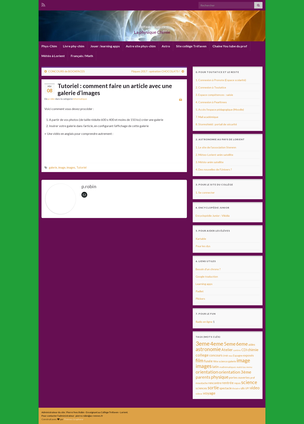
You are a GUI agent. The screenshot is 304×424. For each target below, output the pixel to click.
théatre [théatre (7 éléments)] (236, 388)
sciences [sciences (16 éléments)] (201, 388)
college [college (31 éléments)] (202, 355)
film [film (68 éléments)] (199, 360)
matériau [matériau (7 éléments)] (241, 367)
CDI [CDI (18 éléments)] (244, 350)
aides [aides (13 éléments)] (251, 344)
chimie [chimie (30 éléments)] (253, 349)
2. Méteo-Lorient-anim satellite (214, 154)
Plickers (200, 298)
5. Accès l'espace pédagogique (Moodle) (220, 109)
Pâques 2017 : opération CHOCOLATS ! (155, 71)
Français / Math (82, 56)
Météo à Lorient (53, 56)
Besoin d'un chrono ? (208, 269)
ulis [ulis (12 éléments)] (243, 388)
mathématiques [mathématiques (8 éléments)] (227, 367)
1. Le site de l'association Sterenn (216, 147)
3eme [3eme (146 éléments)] (203, 343)
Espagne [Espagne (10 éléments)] (238, 355)
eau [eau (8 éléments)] (230, 355)
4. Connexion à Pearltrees (211, 102)
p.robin (51, 98)
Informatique (80, 98)
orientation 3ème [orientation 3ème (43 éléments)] (235, 372)
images (71, 167)
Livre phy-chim (73, 46)
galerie (53, 167)
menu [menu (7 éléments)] (249, 367)
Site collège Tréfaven (191, 46)
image (62, 167)
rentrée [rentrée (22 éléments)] (228, 383)
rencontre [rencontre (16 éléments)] (214, 383)
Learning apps (204, 284)
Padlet (200, 291)
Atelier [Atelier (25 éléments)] (227, 350)
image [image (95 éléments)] (243, 360)
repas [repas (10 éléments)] (237, 383)
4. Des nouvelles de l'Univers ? (214, 169)
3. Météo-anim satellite (210, 162)
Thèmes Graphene (73, 419)
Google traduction (207, 276)
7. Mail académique (207, 117)
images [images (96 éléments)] (204, 366)
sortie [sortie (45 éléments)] (213, 387)
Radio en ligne (204, 321)
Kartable (201, 238)
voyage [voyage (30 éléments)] (209, 393)
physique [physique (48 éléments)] (219, 377)
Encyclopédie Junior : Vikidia (213, 215)
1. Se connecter (205, 192)
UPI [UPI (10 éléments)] (247, 388)
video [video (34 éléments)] (255, 387)
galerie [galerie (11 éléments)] (232, 361)
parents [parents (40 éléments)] (203, 377)
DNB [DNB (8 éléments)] (225, 355)
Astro (166, 46)
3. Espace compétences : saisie (214, 94)
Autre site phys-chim (141, 46)
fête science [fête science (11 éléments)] (220, 361)
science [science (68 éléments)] (249, 382)
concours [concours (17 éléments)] (215, 355)
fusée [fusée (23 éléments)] (208, 361)
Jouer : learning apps (105, 46)
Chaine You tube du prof (229, 46)
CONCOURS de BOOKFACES (66, 71)
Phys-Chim (49, 46)
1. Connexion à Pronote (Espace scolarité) (221, 80)
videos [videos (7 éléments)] (199, 393)
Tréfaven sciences (152, 25)
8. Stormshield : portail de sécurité (216, 124)
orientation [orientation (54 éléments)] (207, 372)
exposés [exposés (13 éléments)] (248, 355)
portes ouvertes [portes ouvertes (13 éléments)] (239, 377)
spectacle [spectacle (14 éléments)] (225, 388)
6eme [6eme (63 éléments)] (242, 344)
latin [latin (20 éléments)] (215, 367)
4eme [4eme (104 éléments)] (216, 343)
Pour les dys (203, 246)
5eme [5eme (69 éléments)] (230, 344)
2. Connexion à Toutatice (211, 87)
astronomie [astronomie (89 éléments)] (208, 349)
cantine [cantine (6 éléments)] (237, 350)
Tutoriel (81, 167)
